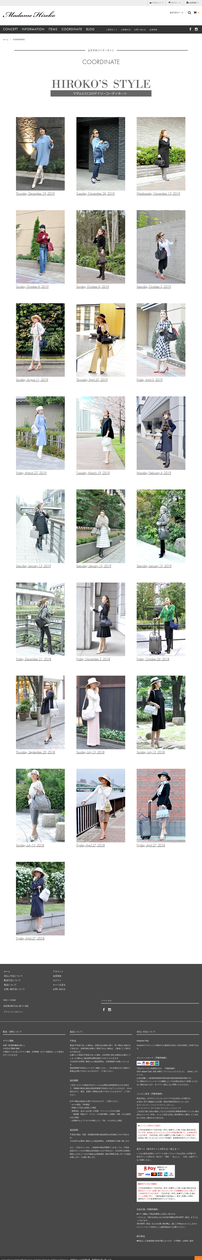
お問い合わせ (140, 30)
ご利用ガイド (111, 30)
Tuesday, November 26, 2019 (100, 156)
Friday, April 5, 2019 (161, 342)
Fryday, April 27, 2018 (100, 808)
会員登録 (192, 2)
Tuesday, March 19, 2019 (100, 435)
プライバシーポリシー (13, 1008)
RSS (5, 999)
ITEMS (52, 29)
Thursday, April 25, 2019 (100, 342)
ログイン (174, 2)
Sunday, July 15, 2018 (100, 715)
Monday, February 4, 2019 (161, 435)
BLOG (90, 29)
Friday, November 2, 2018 (100, 622)
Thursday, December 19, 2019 (40, 156)
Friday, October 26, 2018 (161, 622)
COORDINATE (71, 29)
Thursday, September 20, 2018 (40, 715)
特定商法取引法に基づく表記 (16, 1004)
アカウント (156, 2)
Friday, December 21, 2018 (40, 622)
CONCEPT (10, 29)
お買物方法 (126, 30)
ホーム (5, 40)
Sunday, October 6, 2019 (40, 249)
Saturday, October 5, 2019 (161, 249)
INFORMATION (33, 29)
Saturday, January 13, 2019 (40, 528)
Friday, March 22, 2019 (40, 435)
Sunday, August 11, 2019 (40, 342)
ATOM (12, 999)
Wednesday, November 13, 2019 (161, 156)
